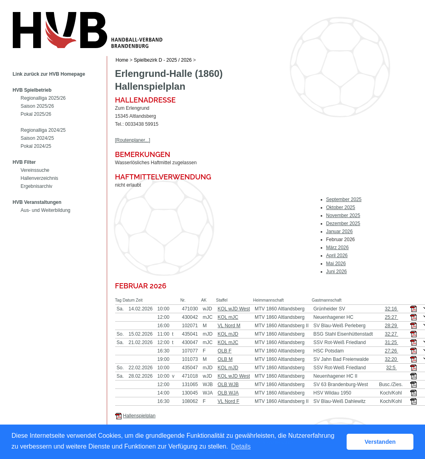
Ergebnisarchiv (36, 186)
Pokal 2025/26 (36, 114)
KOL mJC (227, 317)
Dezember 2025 (343, 223)
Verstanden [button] (380, 442)
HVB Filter (24, 162)
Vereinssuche (35, 170)
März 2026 (337, 247)
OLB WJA (228, 393)
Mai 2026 (336, 263)
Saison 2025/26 (37, 106)
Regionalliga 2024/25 (43, 130)
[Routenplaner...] (132, 140)
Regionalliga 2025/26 (43, 98)
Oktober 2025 (340, 207)
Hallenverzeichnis (39, 178)
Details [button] (241, 446)
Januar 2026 (339, 231)
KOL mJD (227, 334)
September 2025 (344, 199)
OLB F (224, 351)
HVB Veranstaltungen (37, 202)
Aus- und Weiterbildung (46, 210)
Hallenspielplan (139, 416)
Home (122, 60)
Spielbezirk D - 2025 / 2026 (163, 60)
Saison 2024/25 (37, 138)
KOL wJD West (233, 309)
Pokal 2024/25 (36, 146)
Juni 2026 (336, 271)
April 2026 (337, 255)
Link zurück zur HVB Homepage (49, 74)
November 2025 (343, 215)
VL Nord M (228, 325)
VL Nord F (228, 401)
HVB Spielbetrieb (32, 90)
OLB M (224, 359)
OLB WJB (228, 384)
